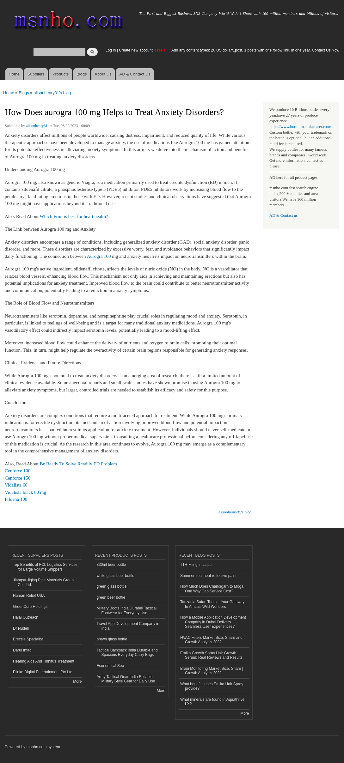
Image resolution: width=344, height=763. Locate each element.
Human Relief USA (29, 595)
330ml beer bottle (111, 564)
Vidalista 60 (16, 484)
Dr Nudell (21, 628)
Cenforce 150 (17, 478)
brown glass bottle (112, 639)
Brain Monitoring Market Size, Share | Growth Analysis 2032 (211, 670)
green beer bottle (111, 597)
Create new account (136, 50)
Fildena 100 (16, 499)
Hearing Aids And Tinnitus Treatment (43, 661)
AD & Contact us (283, 215)
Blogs (82, 74)
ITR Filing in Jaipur (196, 564)
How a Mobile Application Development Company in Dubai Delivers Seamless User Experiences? (213, 622)
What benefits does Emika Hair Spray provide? (211, 686)
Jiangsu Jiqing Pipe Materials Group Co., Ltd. (43, 582)
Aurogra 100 (99, 256)
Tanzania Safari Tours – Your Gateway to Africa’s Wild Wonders (212, 604)
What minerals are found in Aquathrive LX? (212, 701)
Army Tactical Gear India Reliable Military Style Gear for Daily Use (126, 679)
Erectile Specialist (28, 639)
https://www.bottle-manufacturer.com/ (300, 126)
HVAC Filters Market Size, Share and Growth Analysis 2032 (211, 639)
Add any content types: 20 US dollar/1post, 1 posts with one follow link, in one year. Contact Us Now (255, 50)
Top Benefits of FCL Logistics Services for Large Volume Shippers (45, 566)
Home (14, 74)
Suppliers (36, 74)
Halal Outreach (25, 617)
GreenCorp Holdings (30, 606)
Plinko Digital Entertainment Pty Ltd (42, 672)
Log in (111, 50)
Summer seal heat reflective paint (208, 575)
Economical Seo (110, 665)
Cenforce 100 (17, 470)
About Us (103, 74)
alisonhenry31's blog (52, 92)
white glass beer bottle (115, 575)
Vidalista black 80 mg (25, 492)
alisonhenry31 (36, 126)
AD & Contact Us (135, 74)
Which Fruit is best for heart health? (74, 216)
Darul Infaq (22, 650)
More (77, 681)
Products (60, 74)
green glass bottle (112, 586)
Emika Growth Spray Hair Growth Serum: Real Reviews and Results (211, 655)
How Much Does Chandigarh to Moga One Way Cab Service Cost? (211, 588)
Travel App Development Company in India (128, 625)
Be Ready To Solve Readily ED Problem (78, 463)
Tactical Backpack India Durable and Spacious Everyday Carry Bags (127, 652)
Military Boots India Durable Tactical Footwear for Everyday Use (127, 610)
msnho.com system (43, 747)
